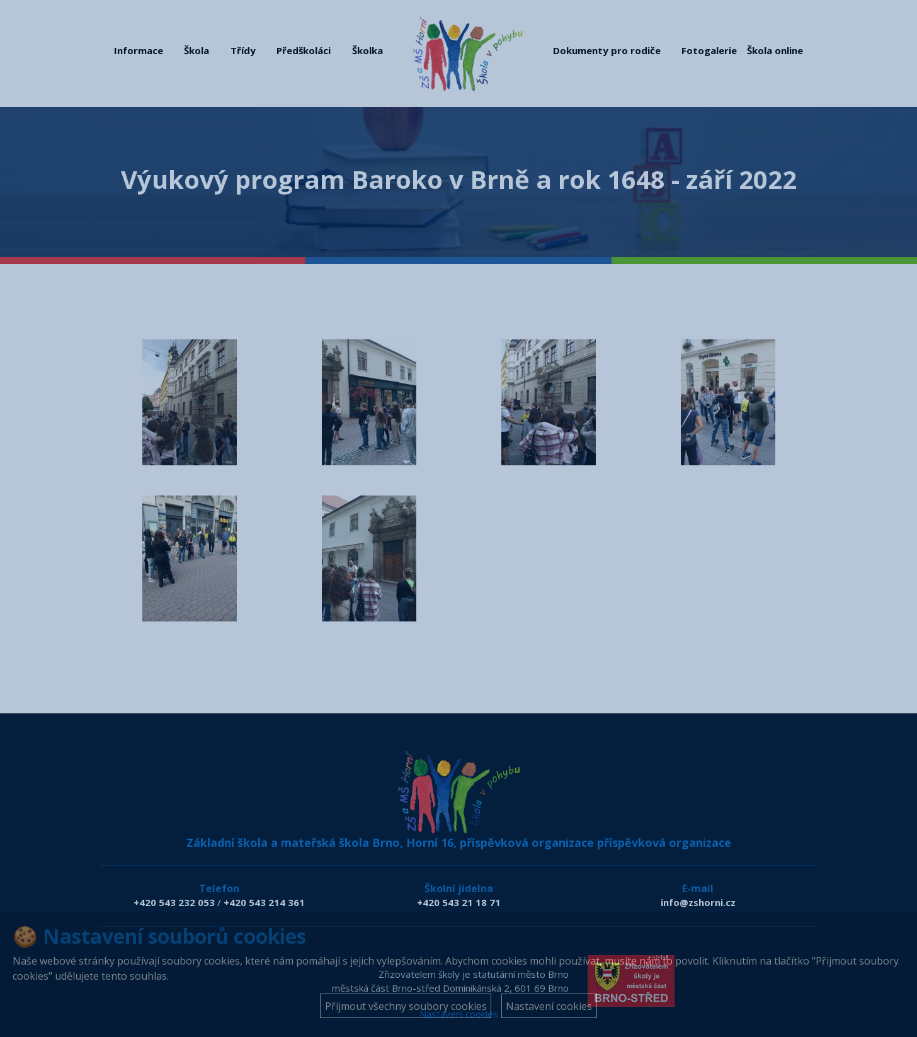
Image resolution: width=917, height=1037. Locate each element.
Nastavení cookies (549, 1006)
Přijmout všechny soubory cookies (406, 1006)
